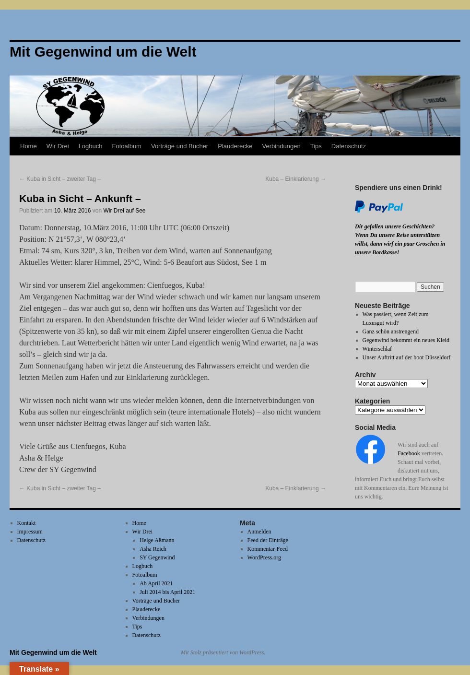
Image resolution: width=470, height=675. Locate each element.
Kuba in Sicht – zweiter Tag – (60, 179)
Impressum (30, 531)
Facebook (409, 453)
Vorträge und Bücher (179, 146)
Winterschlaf (377, 348)
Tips (316, 146)
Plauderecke (235, 146)
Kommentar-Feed (267, 548)
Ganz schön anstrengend (391, 331)
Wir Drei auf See (124, 210)
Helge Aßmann (157, 540)
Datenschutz (348, 146)
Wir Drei (58, 146)
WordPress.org (264, 557)
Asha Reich (153, 548)
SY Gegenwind (157, 557)
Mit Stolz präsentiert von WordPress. (223, 652)
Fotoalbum (126, 146)
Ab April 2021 (156, 583)
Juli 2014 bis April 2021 (167, 592)
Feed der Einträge (267, 540)
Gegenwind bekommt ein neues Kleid (406, 340)
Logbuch (91, 146)
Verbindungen (281, 146)
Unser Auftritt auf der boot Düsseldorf (407, 357)
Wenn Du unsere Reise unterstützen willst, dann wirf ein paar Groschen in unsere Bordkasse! (400, 244)
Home (28, 146)
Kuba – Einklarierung (295, 179)
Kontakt (26, 523)
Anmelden (259, 531)
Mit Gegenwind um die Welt (53, 652)
